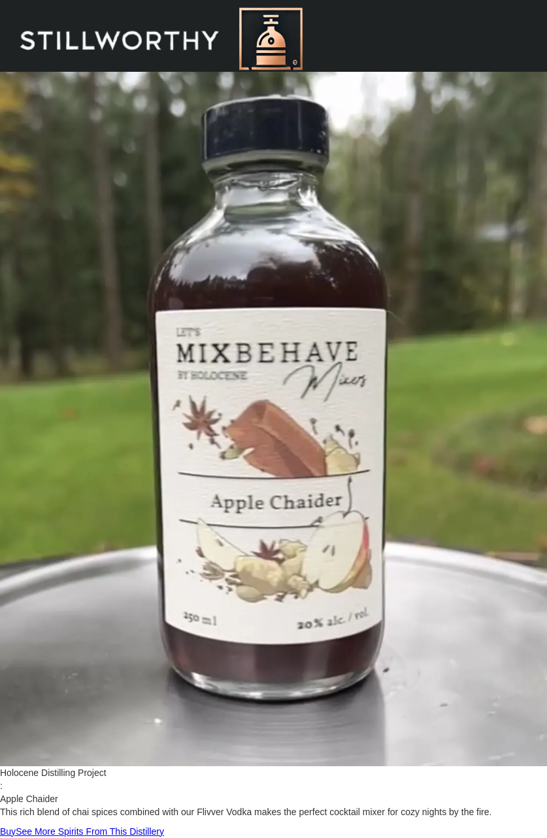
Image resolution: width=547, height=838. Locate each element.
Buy (8, 831)
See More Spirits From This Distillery (90, 831)
